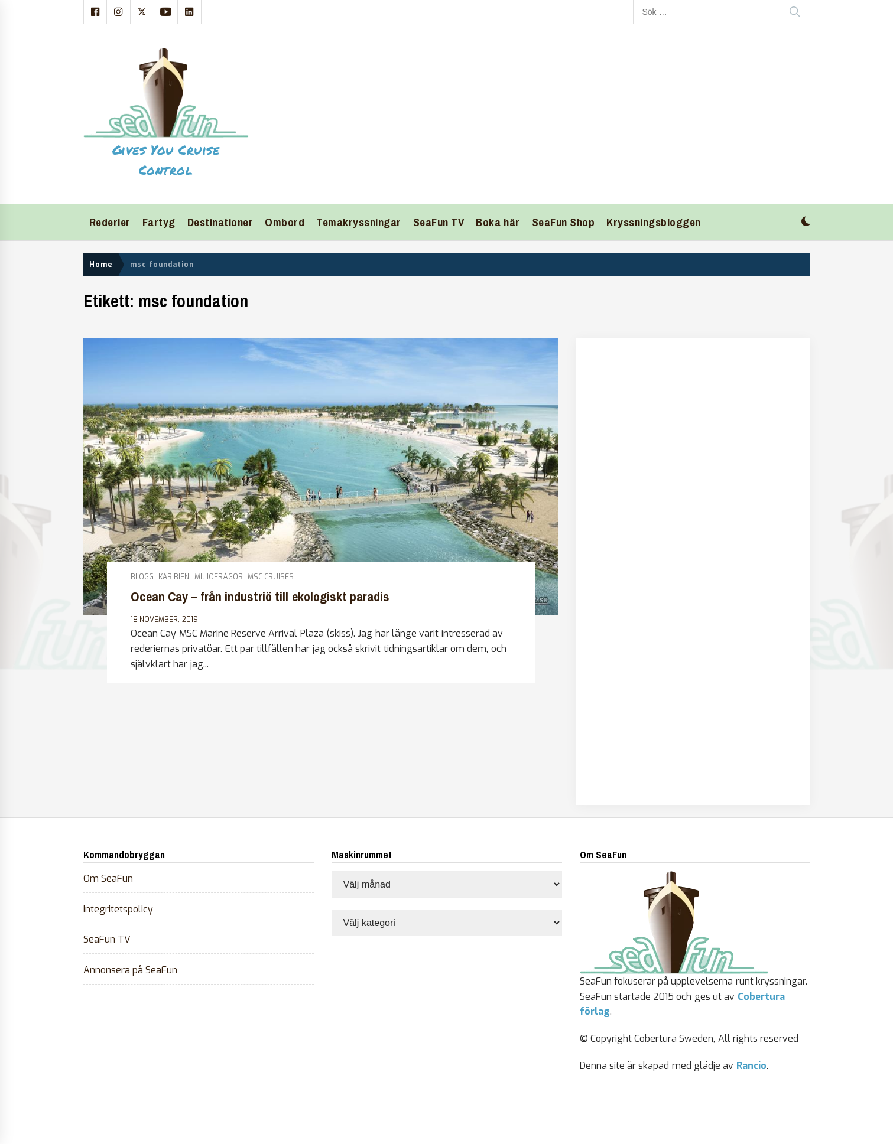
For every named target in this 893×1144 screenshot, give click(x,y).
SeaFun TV (439, 222)
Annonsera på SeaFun (130, 970)
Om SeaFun (108, 878)
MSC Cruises (271, 577)
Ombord (284, 222)
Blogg (142, 577)
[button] (805, 223)
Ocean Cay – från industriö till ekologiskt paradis (260, 597)
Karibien (173, 577)
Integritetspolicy (118, 909)
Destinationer (220, 222)
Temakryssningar (358, 222)
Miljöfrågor (218, 577)
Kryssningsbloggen (653, 222)
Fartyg (159, 222)
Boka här (497, 222)
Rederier (110, 222)
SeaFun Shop (563, 222)
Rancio (751, 1066)
